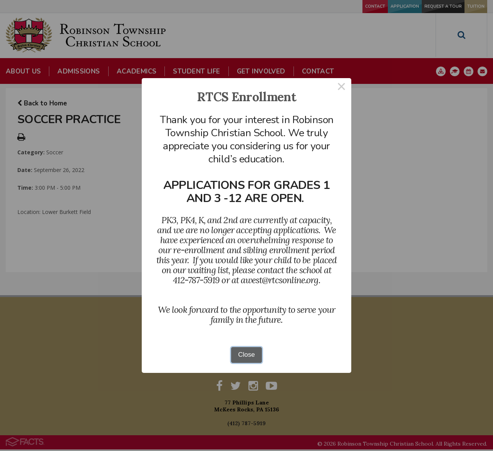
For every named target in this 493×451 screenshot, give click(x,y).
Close (246, 354)
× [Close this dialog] (342, 88)
